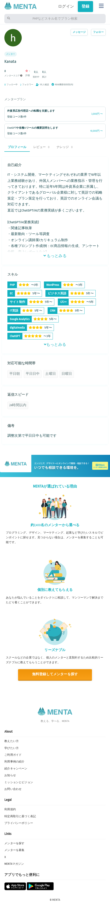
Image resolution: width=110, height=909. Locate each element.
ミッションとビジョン (18, 782)
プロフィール (17, 147)
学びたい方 (11, 748)
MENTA (56, 899)
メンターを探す (14, 843)
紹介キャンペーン (15, 768)
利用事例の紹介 (14, 761)
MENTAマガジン (14, 863)
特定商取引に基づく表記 (20, 816)
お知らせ (10, 775)
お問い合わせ (13, 789)
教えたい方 (11, 741)
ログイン (66, 6)
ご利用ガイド (13, 754)
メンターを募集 (14, 850)
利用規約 (10, 809)
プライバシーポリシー (18, 823)
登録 (85, 6)
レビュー (41, 147)
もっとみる (54, 256)
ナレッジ (65, 147)
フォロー (98, 32)
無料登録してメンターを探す (55, 674)
